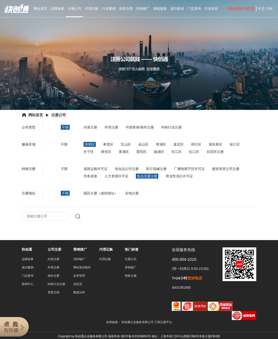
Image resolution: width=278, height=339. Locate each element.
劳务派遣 (90, 176)
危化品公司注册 (127, 169)
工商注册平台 (163, 322)
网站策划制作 (82, 268)
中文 (261, 9)
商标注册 (131, 276)
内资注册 (90, 127)
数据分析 (79, 293)
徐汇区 (235, 144)
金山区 (143, 144)
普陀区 (141, 152)
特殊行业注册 (171, 127)
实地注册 (132, 193)
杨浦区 (159, 152)
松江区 (176, 152)
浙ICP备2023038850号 (136, 337)
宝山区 (126, 144)
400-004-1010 (241, 8)
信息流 (77, 284)
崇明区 (90, 144)
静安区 (106, 152)
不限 (65, 127)
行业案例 (109, 9)
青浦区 (161, 144)
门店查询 (194, 9)
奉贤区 (108, 144)
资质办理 (126, 9)
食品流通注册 (147, 176)
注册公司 (74, 9)
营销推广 (143, 9)
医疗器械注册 (156, 169)
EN (270, 9)
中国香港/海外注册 (140, 127)
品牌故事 (57, 9)
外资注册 (111, 127)
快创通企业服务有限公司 (137, 322)
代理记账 (91, 9)
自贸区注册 (215, 152)
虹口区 (194, 152)
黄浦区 (124, 152)
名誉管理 (79, 276)
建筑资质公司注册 (225, 169)
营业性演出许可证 (179, 176)
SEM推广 (79, 259)
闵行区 (196, 144)
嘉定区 (178, 144)
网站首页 (40, 9)
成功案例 (177, 9)
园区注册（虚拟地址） (101, 193)
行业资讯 (211, 9)
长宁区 (89, 152)
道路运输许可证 (95, 169)
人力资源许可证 (116, 176)
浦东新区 (215, 144)
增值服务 (160, 9)
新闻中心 (27, 284)
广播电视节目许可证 (189, 169)
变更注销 (53, 293)
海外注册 (53, 276)
